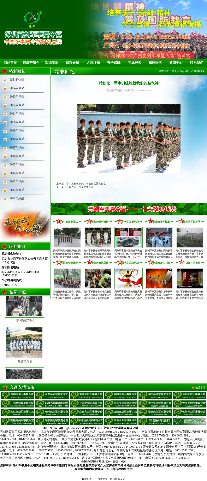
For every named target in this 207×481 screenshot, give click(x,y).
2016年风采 (17, 156)
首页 (174, 71)
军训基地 (51, 62)
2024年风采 (17, 88)
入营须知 (93, 62)
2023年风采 (17, 96)
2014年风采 (17, 173)
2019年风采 (17, 130)
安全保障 (113, 62)
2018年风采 (17, 139)
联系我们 (196, 62)
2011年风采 (17, 198)
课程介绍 (72, 62)
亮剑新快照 (17, 79)
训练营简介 (31, 62)
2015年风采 (17, 164)
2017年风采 (17, 147)
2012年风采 (17, 190)
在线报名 (134, 62)
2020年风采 (17, 122)
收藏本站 (200, 387)
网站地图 (87, 479)
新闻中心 (176, 62)
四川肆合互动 (117, 479)
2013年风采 (17, 181)
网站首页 (10, 62)
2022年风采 (17, 105)
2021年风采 (17, 113)
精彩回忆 (155, 62)
